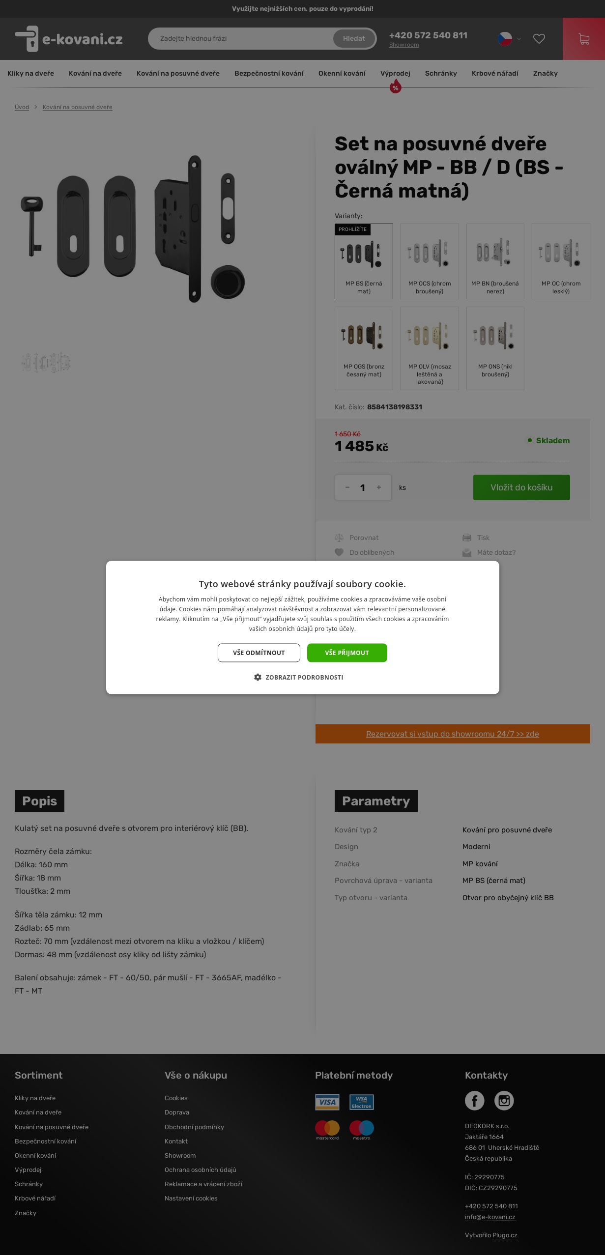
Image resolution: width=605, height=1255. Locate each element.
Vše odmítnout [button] (259, 652)
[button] (302, 677)
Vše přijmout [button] (347, 652)
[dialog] (302, 627)
